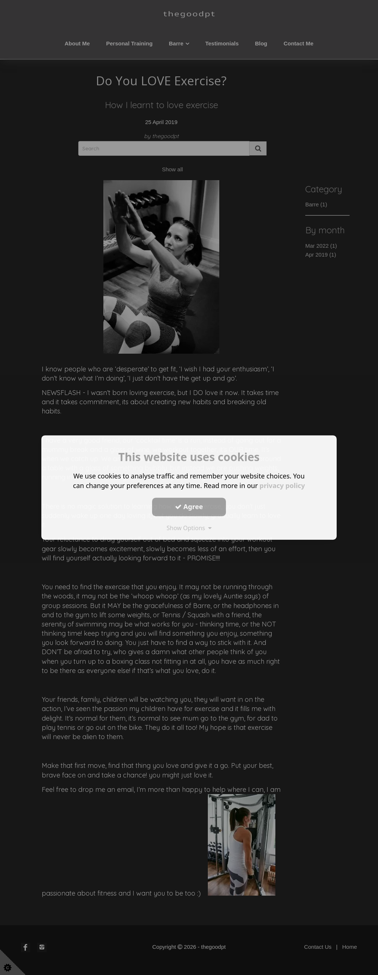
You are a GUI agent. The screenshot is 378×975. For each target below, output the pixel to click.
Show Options (189, 528)
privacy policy (282, 485)
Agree (189, 506)
